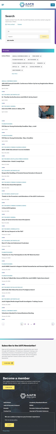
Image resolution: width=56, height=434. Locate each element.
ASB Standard (16, 70)
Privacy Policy (6, 431)
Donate (6, 408)
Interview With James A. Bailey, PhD (13, 109)
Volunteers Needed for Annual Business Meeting (18, 313)
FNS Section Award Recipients (11, 185)
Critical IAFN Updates (9, 208)
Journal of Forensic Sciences (38, 411)
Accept (9, 425)
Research (40, 63)
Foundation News (17, 59)
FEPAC (31, 405)
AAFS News (7, 402)
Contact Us (7, 411)
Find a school (11, 24)
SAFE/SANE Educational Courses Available (16, 150)
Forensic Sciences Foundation (39, 408)
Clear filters (14, 74)
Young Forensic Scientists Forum (22, 63)
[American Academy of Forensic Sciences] (26, 4)
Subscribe (7, 363)
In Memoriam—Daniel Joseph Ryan (13, 161)
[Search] (23, 37)
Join (52, 5)
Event (23, 67)
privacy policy (13, 420)
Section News (32, 59)
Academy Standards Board (38, 402)
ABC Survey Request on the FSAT (12, 231)
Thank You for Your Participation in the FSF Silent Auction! (21, 255)
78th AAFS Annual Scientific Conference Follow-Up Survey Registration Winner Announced (27, 84)
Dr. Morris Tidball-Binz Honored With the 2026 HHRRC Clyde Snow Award (25, 278)
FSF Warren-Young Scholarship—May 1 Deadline (17, 138)
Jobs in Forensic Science (12, 405)
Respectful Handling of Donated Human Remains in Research (22, 173)
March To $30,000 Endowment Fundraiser (15, 243)
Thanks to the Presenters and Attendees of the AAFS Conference (23, 196)
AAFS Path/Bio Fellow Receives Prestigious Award (18, 290)
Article (14, 67)
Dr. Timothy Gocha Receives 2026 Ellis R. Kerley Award (19, 97)
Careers (20, 24)
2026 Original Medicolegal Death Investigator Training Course (22, 301)
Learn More (8, 387)
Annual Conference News (20, 56)
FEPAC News (36, 56)
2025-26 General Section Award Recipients (16, 220)
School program (35, 67)
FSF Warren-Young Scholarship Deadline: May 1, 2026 (19, 126)
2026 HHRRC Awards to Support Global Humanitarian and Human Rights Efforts (28, 266)
